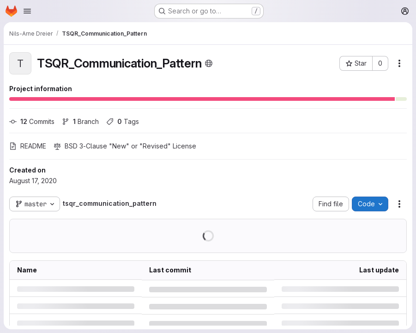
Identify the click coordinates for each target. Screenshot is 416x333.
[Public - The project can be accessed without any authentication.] (208, 63)
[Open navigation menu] (27, 11)
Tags (122, 121)
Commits (31, 121)
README (27, 146)
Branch (80, 121)
